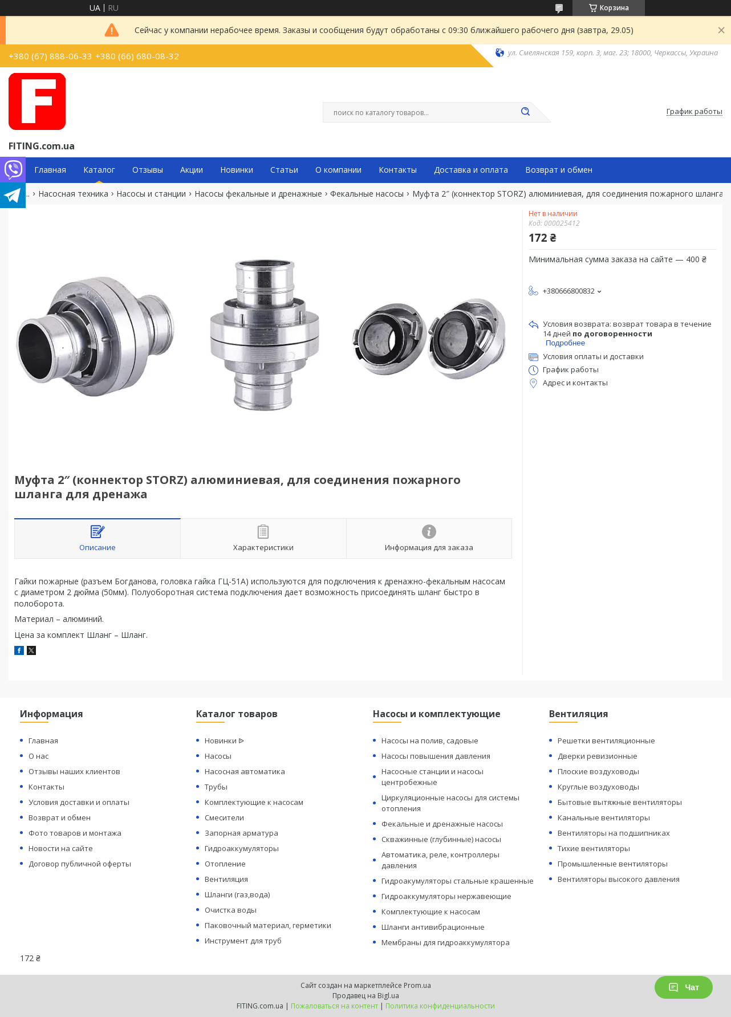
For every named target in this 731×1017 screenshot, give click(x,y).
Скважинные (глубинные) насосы (441, 839)
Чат (683, 987)
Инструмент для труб (243, 940)
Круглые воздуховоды (598, 787)
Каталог (99, 170)
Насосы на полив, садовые (429, 740)
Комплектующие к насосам (254, 802)
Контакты (398, 170)
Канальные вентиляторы (604, 817)
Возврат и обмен (558, 170)
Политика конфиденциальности (440, 1006)
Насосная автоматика (245, 771)
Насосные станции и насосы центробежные (432, 776)
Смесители (224, 817)
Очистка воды (231, 910)
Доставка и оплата (471, 170)
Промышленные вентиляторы (613, 864)
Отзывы (147, 170)
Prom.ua (417, 985)
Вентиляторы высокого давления (619, 879)
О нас (38, 756)
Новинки (236, 170)
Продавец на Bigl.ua (365, 995)
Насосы (218, 756)
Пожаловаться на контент (334, 1006)
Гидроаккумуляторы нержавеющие (446, 896)
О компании (338, 170)
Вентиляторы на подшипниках (614, 833)
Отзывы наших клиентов (74, 771)
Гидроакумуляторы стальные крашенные (457, 881)
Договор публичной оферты (80, 864)
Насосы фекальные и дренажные (258, 194)
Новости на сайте (61, 848)
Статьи (284, 170)
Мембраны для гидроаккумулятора (445, 942)
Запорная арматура (241, 833)
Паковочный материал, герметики (268, 925)
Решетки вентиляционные (606, 740)
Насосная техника (73, 194)
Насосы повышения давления (435, 756)
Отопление (225, 864)
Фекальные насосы (367, 194)
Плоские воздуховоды (598, 771)
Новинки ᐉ (224, 740)
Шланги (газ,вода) (237, 894)
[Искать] (525, 112)
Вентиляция (226, 879)
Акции (191, 170)
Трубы (216, 787)
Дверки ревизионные (597, 756)
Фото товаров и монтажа (75, 833)
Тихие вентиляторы (594, 848)
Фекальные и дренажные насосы (442, 824)
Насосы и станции (151, 194)
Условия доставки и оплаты (79, 802)
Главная (50, 170)
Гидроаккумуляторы (242, 848)
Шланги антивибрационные (433, 927)
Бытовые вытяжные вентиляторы (620, 802)
